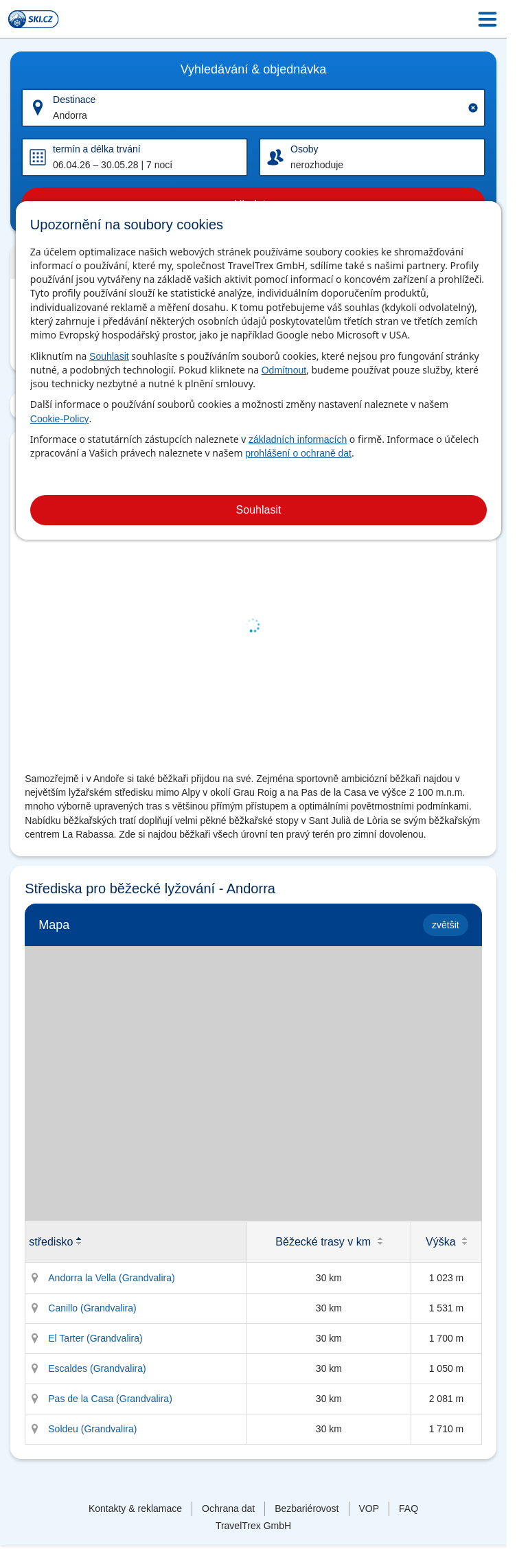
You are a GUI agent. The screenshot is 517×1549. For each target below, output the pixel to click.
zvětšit (445, 924)
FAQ (408, 1508)
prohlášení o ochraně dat (298, 453)
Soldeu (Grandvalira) (92, 1428)
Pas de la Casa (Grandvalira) (110, 1398)
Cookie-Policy (59, 418)
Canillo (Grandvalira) (92, 1308)
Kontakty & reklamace (135, 1508)
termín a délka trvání (97, 149)
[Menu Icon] (487, 19)
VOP (369, 1508)
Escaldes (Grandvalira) (97, 1368)
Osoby (304, 149)
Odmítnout (284, 370)
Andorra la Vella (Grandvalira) (111, 1277)
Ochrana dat (228, 1508)
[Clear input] (473, 107)
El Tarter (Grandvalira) (95, 1338)
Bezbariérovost (306, 1508)
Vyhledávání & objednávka (253, 69)
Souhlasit (109, 356)
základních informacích (298, 439)
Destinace (74, 99)
